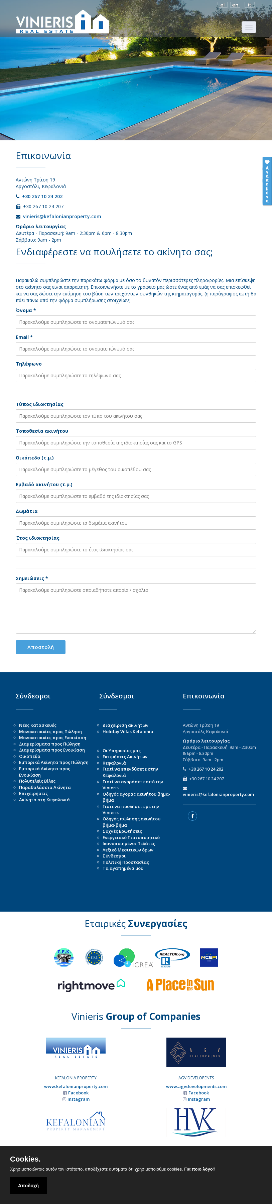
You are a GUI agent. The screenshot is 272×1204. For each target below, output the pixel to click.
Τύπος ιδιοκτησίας (39, 404)
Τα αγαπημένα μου (123, 868)
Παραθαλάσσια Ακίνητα (45, 787)
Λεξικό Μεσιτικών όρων (128, 850)
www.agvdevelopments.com (196, 1086)
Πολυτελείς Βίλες (37, 781)
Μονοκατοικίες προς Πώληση (50, 731)
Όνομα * (26, 310)
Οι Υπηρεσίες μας (122, 751)
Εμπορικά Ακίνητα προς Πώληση (54, 762)
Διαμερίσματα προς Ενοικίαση (52, 750)
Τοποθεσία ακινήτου (42, 431)
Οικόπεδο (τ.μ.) (35, 457)
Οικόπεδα (29, 756)
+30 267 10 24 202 (42, 196)
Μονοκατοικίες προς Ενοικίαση (52, 737)
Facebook (78, 1093)
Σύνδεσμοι (114, 856)
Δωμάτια (27, 511)
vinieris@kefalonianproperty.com (62, 216)
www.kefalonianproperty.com (76, 1086)
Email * (24, 337)
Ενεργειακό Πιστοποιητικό (131, 837)
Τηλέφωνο (29, 364)
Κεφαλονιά (114, 763)
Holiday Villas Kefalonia (128, 731)
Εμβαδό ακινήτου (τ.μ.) (44, 484)
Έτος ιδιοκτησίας (37, 538)
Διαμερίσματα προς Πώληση (50, 744)
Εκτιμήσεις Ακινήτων (125, 757)
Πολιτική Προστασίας (126, 862)
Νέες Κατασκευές (37, 725)
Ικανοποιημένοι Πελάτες (129, 843)
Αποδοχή (28, 1185)
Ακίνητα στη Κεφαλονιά (44, 800)
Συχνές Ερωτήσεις (122, 831)
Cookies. (25, 1159)
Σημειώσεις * (32, 578)
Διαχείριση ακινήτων (125, 725)
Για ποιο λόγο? (199, 1169)
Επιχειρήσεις (33, 793)
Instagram (78, 1099)
